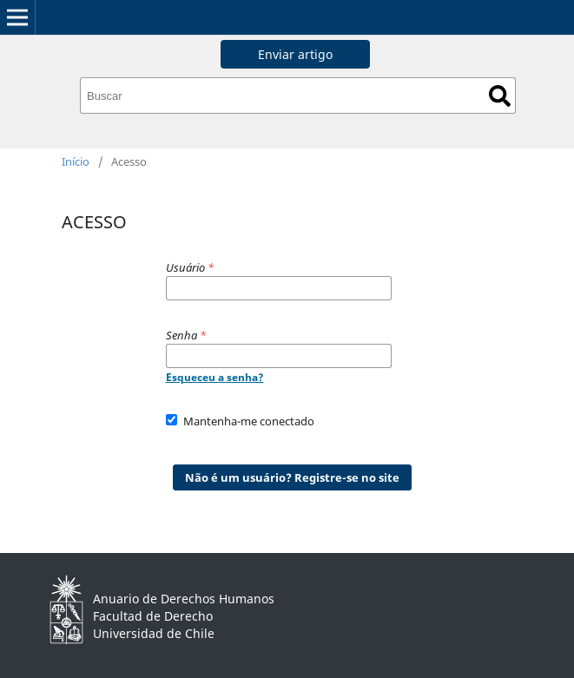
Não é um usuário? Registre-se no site (292, 477)
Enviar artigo (295, 54)
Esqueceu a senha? (215, 377)
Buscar (500, 96)
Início (75, 161)
